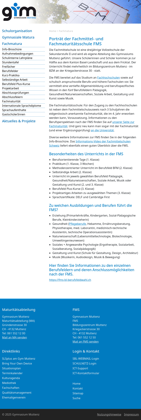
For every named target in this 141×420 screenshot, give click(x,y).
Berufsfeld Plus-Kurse (16, 84)
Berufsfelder (10, 71)
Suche (76, 398)
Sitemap (78, 393)
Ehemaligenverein (14, 397)
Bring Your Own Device (17, 363)
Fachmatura (12, 43)
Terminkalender (12, 373)
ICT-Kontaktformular (86, 373)
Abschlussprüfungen (15, 93)
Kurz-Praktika (10, 75)
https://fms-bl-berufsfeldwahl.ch (70, 280)
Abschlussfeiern (12, 97)
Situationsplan (11, 368)
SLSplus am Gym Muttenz (18, 358)
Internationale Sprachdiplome (21, 106)
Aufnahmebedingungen (17, 54)
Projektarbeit (10, 88)
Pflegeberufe (77, 224)
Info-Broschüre (12, 49)
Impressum (131, 414)
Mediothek (9, 383)
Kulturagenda (11, 378)
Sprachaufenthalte (14, 110)
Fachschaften (10, 388)
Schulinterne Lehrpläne (17, 58)
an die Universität (102, 130)
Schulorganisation (17, 30)
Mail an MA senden (14, 337)
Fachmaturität (11, 101)
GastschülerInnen (13, 114)
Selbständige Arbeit (15, 80)
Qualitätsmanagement (16, 392)
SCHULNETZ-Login (84, 363)
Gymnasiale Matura (18, 37)
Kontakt (78, 388)
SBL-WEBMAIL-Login (86, 358)
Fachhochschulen (108, 77)
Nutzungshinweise (109, 414)
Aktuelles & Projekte (19, 121)
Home (52, 31)
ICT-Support (80, 368)
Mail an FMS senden (86, 341)
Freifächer (8, 67)
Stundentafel (10, 62)
